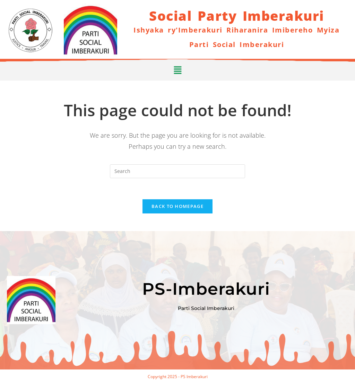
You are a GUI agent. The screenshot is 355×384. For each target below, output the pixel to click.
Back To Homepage (177, 206)
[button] (177, 68)
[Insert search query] (177, 171)
